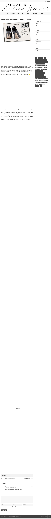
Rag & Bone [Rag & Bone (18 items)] (43, 76)
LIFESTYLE (35, 13)
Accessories (38, 21)
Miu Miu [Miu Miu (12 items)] (36, 71)
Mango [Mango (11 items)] (42, 69)
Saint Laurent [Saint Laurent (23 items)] (42, 78)
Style (37, 39)
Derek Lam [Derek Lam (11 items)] (43, 63)
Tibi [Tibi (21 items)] (47, 82)
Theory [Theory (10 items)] (45, 82)
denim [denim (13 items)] (40, 63)
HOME (8, 13)
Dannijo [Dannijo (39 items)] (36, 63)
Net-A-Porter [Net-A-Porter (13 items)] (40, 71)
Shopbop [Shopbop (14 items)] (36, 80)
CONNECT (41, 13)
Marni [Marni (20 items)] (45, 69)
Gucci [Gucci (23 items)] (45, 65)
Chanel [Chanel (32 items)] (36, 61)
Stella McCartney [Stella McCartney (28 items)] (44, 80)
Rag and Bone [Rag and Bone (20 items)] (37, 78)
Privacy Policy (19, 517)
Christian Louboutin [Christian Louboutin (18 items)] (44, 61)
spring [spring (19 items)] (40, 80)
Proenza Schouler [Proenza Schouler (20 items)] (37, 76)
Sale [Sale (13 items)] (46, 78)
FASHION (29, 13)
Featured (37, 32)
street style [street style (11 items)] (36, 82)
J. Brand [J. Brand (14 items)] (41, 67)
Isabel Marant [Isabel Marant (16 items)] (37, 67)
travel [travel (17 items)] (40, 84)
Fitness (37, 34)
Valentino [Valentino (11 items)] (43, 84)
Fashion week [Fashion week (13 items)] (37, 65)
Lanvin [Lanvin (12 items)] (36, 69)
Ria (5, 486)
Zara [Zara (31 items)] (40, 86)
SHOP (12, 13)
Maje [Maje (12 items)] (39, 69)
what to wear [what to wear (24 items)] (37, 86)
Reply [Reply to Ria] (32, 486)
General (37, 37)
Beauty (37, 23)
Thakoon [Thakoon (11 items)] (41, 82)
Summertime (38, 41)
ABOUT (17, 13)
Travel (37, 43)
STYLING (23, 13)
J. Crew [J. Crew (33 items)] (45, 67)
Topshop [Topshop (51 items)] (36, 84)
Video (37, 50)
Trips (37, 48)
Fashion (37, 30)
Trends (37, 46)
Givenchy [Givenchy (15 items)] (41, 65)
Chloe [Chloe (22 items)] (39, 61)
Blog (37, 25)
